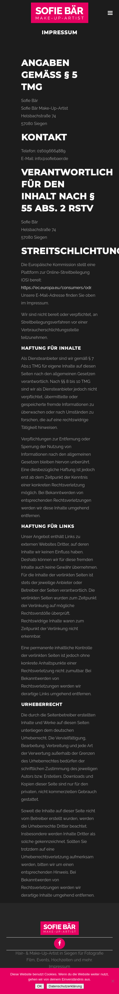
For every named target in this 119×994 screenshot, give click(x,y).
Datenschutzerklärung (65, 986)
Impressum (59, 966)
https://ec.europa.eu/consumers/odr (56, 287)
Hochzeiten (62, 959)
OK (39, 986)
